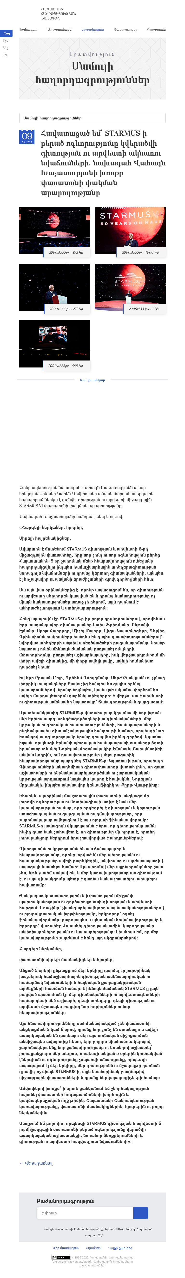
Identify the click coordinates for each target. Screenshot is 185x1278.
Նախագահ (28, 30)
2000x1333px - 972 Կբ (66, 253)
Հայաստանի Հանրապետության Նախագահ (58, 14)
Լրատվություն (92, 30)
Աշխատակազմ (59, 30)
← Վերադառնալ (36, 1164)
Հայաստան (156, 30)
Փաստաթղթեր (125, 30)
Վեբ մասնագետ (66, 1249)
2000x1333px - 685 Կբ (65, 367)
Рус (5, 40)
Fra (4, 54)
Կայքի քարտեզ (120, 1249)
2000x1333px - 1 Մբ (144, 310)
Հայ (7, 33)
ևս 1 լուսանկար (92, 381)
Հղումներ (93, 1249)
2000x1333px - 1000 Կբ (140, 253)
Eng (5, 47)
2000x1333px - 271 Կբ (66, 310)
